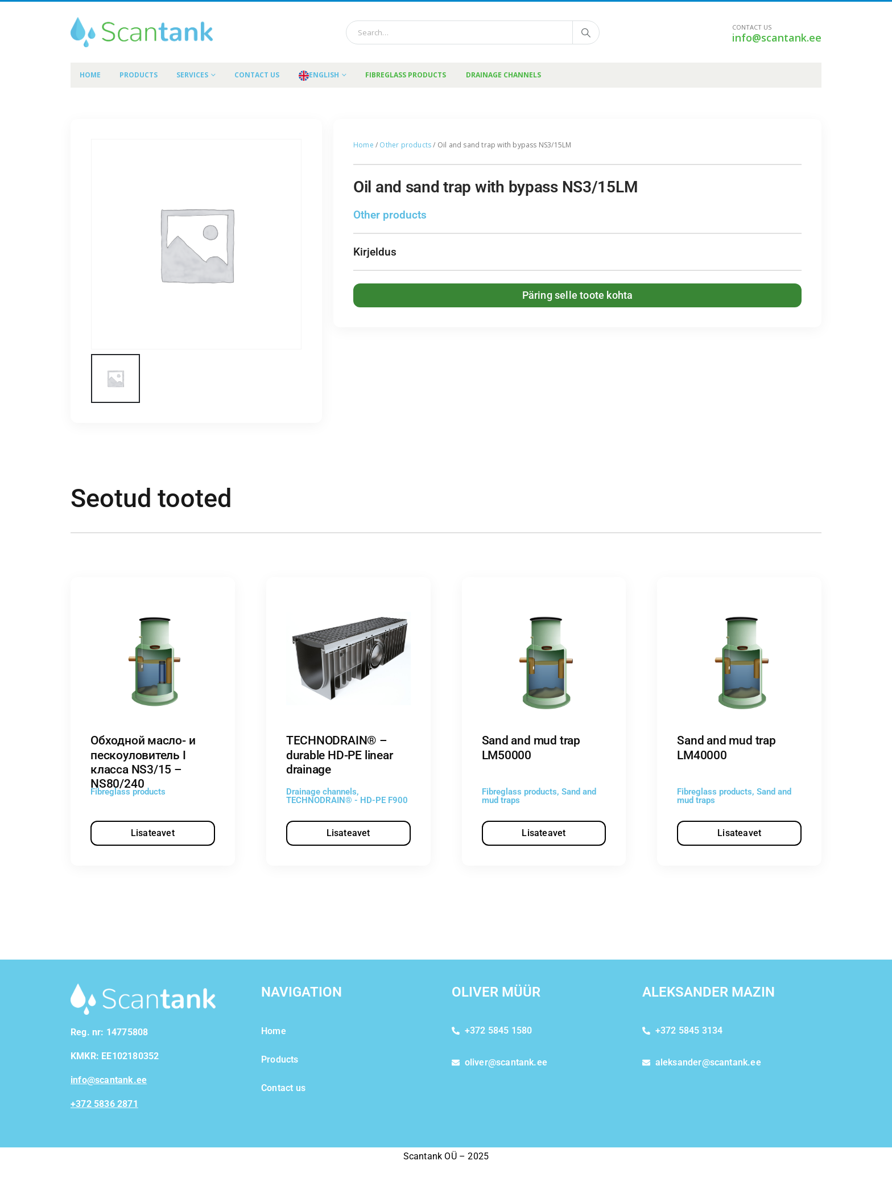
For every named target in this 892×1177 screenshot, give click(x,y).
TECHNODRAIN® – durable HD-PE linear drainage (339, 755)
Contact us (256, 75)
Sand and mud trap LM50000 (531, 748)
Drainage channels (321, 792)
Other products (405, 145)
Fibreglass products (128, 792)
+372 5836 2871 (104, 1103)
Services (192, 75)
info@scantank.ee (776, 37)
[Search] (586, 32)
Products (138, 75)
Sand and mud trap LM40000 (726, 748)
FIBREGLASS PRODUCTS (405, 75)
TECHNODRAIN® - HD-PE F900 (347, 800)
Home (90, 75)
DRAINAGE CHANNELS (503, 75)
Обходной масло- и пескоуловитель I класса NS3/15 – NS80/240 (142, 762)
